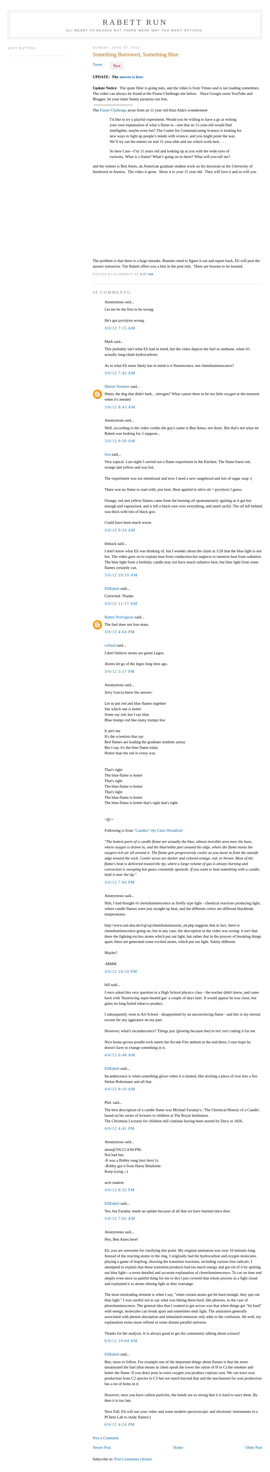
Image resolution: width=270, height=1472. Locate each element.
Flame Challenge (113, 110)
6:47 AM (146, 274)
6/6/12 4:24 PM (119, 1424)
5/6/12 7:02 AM (119, 1218)
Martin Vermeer (116, 386)
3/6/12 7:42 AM (119, 373)
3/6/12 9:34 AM (119, 530)
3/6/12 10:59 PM (120, 971)
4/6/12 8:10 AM (119, 1089)
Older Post (253, 1447)
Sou (107, 454)
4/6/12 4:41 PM (119, 1128)
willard (109, 645)
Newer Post (102, 1447)
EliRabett (111, 588)
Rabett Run (135, 22)
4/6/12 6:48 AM (119, 1055)
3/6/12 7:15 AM (119, 328)
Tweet (97, 64)
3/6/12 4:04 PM (119, 632)
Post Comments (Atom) (133, 1459)
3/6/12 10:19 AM (120, 575)
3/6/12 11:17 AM (120, 603)
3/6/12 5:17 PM (119, 671)
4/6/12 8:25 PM (119, 1190)
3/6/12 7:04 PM (119, 882)
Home (178, 1447)
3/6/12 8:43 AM (119, 407)
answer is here (131, 77)
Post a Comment (106, 1438)
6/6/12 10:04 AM (120, 1341)
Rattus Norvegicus (119, 617)
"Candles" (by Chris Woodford (158, 830)
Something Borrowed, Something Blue (135, 54)
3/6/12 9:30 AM (119, 441)
